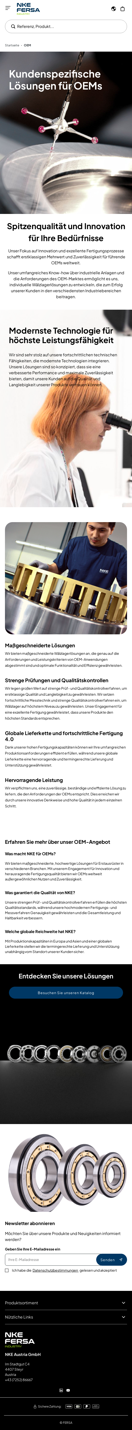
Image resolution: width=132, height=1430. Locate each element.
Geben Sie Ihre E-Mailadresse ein (32, 1249)
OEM (27, 45)
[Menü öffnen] (8, 8)
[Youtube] (68, 1390)
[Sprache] (114, 9)
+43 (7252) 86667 (19, 1379)
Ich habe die (64, 1270)
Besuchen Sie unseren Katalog (66, 992)
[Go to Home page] (28, 9)
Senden (111, 1259)
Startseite (12, 45)
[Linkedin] (61, 1390)
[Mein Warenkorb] (122, 9)
